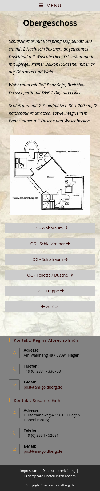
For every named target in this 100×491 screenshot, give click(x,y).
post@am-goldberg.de (43, 387)
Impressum (28, 470)
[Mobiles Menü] (50, 5)
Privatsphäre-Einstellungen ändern (50, 476)
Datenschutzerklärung (58, 470)
